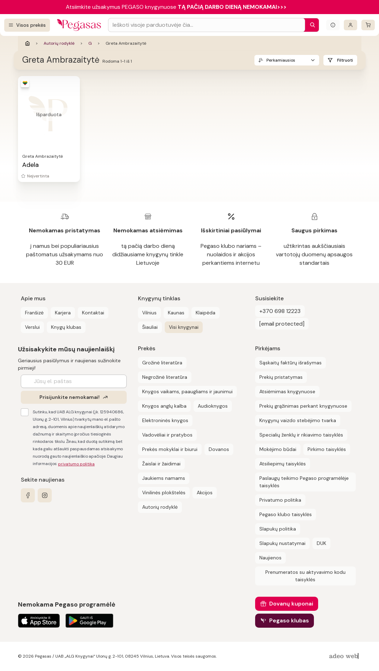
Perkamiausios (280, 60)
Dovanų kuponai (291, 603)
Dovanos (219, 449)
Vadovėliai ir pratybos (167, 435)
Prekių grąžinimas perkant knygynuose (303, 406)
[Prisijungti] (350, 25)
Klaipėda (205, 312)
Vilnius (149, 312)
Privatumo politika (280, 500)
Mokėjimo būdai (277, 449)
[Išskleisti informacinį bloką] (333, 25)
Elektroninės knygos (165, 420)
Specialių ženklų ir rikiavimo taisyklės (301, 435)
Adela (30, 165)
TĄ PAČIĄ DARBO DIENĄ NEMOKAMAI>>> (232, 7)
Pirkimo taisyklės (327, 449)
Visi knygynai (183, 327)
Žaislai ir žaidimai (161, 463)
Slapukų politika (277, 529)
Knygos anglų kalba (164, 406)
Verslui (32, 327)
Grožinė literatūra (162, 362)
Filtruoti (345, 60)
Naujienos (270, 557)
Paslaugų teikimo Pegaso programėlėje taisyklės (304, 482)
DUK (321, 543)
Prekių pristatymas (281, 377)
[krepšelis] (368, 25)
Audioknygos (213, 406)
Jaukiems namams (163, 478)
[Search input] (206, 25)
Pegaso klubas (289, 620)
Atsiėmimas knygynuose (287, 391)
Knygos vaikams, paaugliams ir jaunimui (187, 391)
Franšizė (34, 312)
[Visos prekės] (27, 25)
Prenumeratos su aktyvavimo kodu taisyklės (305, 576)
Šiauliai (150, 327)
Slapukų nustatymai (282, 543)
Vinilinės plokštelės (163, 492)
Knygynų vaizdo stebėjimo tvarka (297, 420)
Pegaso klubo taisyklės (285, 514)
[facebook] (28, 495)
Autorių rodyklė (59, 43)
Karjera (63, 312)
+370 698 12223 (280, 311)
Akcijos (205, 492)
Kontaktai (93, 312)
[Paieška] (310, 25)
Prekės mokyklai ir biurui (169, 449)
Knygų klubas (66, 327)
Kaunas (176, 312)
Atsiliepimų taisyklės (282, 463)
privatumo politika (76, 464)
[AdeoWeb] (344, 656)
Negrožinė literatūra (164, 377)
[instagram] (45, 495)
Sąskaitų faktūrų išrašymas (290, 362)
